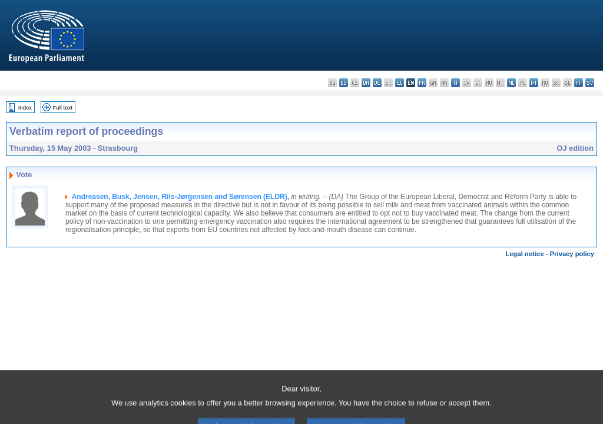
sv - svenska (589, 82)
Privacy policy (572, 253)
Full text (63, 107)
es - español (343, 82)
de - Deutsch (377, 82)
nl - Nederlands (511, 82)
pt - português (533, 82)
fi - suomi (578, 82)
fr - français (422, 82)
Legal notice (525, 253)
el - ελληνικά (399, 82)
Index (25, 107)
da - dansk (366, 82)
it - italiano (455, 82)
